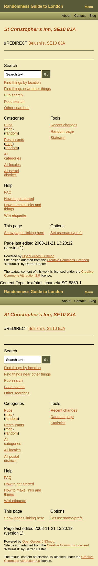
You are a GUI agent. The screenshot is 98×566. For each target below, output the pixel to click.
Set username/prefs (66, 233)
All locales (12, 165)
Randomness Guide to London (33, 6)
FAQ (8, 192)
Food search (14, 101)
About (66, 16)
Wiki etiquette (15, 215)
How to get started (19, 199)
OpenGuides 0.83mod (38, 256)
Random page (62, 131)
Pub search (13, 95)
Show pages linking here (24, 233)
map (9, 129)
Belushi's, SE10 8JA (46, 43)
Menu (89, 7)
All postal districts (11, 173)
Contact (79, 16)
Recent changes (64, 125)
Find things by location (22, 82)
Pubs (8, 125)
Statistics (58, 138)
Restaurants (14, 140)
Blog (93, 16)
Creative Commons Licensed (68, 260)
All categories (12, 156)
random (11, 133)
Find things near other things (27, 89)
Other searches (16, 108)
